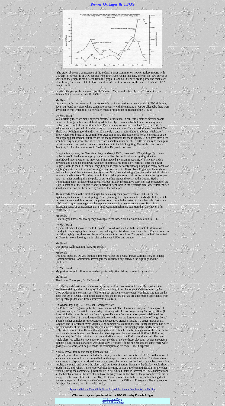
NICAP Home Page (113, 402)
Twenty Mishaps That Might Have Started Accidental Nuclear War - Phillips (112, 389)
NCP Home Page (112, 399)
